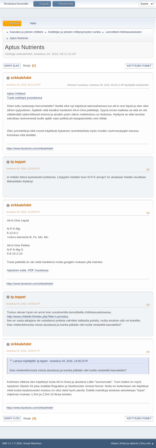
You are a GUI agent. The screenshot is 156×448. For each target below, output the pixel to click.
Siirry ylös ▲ (147, 443)
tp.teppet (17, 162)
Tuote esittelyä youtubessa (24, 97)
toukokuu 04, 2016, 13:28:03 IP (23, 212)
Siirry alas (11, 65)
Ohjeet (114, 443)
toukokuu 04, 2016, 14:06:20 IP (23, 303)
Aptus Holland (16, 93)
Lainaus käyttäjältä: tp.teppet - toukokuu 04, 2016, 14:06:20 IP (50, 361)
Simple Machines (32, 443)
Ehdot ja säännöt (129, 443)
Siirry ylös (12, 418)
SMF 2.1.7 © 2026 (12, 443)
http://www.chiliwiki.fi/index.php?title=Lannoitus (37, 316)
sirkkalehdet (20, 78)
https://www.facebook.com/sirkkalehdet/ (29, 148)
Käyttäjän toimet (139, 65)
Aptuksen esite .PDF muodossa (28, 270)
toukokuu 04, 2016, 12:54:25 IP (23, 168)
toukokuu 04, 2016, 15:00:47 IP (23, 351)
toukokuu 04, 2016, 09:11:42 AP (23, 84)
